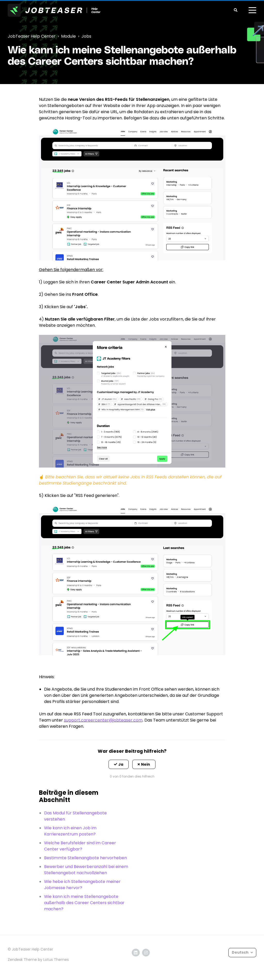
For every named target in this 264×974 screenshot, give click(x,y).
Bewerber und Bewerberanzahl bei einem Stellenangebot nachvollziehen (86, 870)
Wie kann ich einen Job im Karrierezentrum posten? (70, 831)
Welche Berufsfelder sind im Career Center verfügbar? (80, 846)
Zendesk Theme (22, 959)
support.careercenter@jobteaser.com (103, 720)
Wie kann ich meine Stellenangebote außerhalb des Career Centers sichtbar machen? (84, 903)
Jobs (86, 36)
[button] (119, 764)
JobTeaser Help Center (31, 36)
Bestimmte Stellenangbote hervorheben (85, 858)
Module (68, 36)
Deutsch (240, 952)
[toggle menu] (252, 10)
